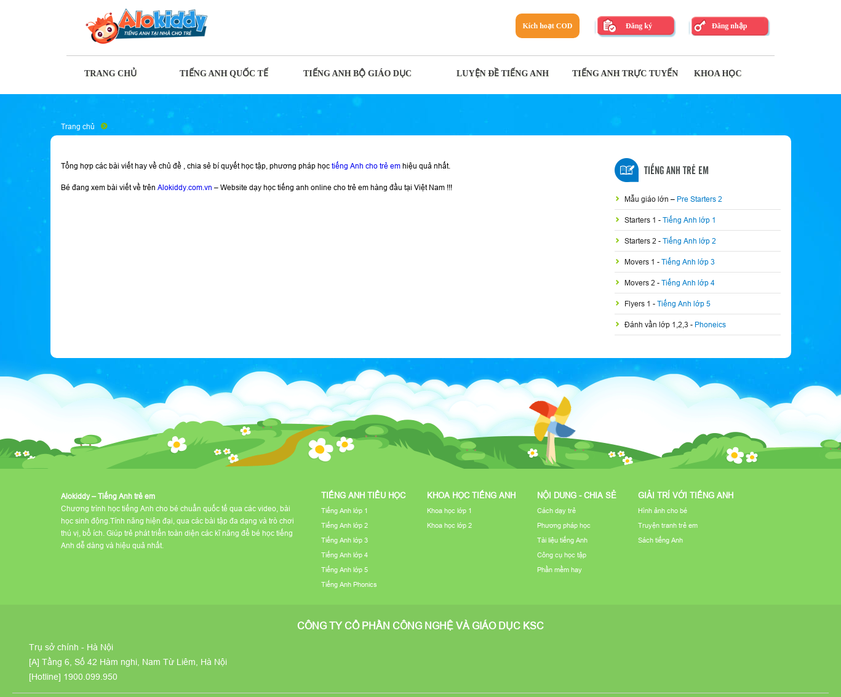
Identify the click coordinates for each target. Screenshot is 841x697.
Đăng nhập (729, 26)
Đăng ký (639, 26)
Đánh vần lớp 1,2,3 (657, 324)
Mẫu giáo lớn (647, 199)
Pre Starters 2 (699, 199)
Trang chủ (78, 126)
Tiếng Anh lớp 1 (689, 220)
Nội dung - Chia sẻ (576, 495)
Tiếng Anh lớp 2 (689, 240)
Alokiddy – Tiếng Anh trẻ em (108, 496)
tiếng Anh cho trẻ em (366, 165)
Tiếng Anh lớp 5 (684, 303)
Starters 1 (641, 220)
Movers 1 (640, 261)
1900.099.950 (90, 677)
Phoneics (710, 324)
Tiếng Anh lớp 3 (688, 261)
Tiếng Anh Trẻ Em (676, 171)
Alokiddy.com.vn (184, 187)
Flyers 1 (638, 303)
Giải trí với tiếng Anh (685, 495)
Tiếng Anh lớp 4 (688, 282)
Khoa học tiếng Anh (471, 495)
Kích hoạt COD (547, 26)
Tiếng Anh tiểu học (363, 495)
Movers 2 (640, 282)
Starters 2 (641, 240)
